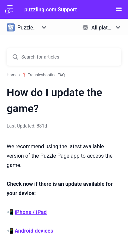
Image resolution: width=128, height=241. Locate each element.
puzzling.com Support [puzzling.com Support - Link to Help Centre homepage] (50, 9)
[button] (119, 11)
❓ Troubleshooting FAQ (43, 75)
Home (12, 75)
